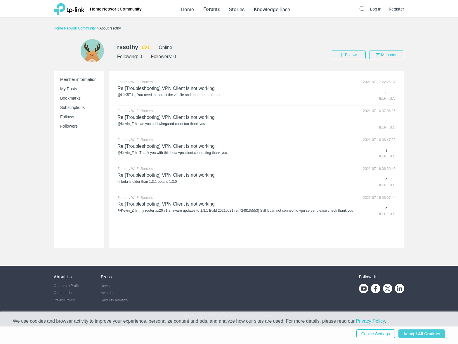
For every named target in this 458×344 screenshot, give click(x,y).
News (105, 286)
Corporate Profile (67, 286)
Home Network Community (75, 28)
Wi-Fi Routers (141, 82)
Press (106, 276)
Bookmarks (70, 98)
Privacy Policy (64, 300)
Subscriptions (72, 107)
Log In (375, 9)
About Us (63, 276)
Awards (106, 293)
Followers (69, 126)
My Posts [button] (68, 88)
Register (396, 9)
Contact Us (63, 293)
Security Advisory (114, 300)
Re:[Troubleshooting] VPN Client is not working (166, 88)
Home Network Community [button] (116, 8)
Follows (67, 116)
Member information (78, 79)
